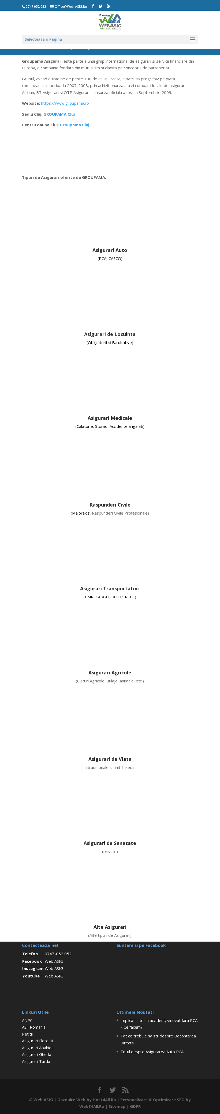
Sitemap (117, 1106)
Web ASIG (54, 961)
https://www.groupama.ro (65, 103)
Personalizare (134, 1099)
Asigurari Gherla (36, 1054)
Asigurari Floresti (37, 1040)
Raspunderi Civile (110, 504)
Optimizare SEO (169, 1099)
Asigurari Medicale (110, 418)
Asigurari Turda (36, 1061)
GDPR (135, 1106)
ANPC (27, 1020)
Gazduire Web (71, 1099)
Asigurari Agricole (109, 672)
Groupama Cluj (74, 124)
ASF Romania (34, 1027)
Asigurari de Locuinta (110, 334)
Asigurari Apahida (38, 1047)
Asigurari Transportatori (110, 588)
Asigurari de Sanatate (110, 843)
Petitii (27, 1034)
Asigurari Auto (109, 250)
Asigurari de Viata (110, 759)
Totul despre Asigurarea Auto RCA (152, 1051)
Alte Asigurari (110, 927)
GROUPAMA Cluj (59, 114)
